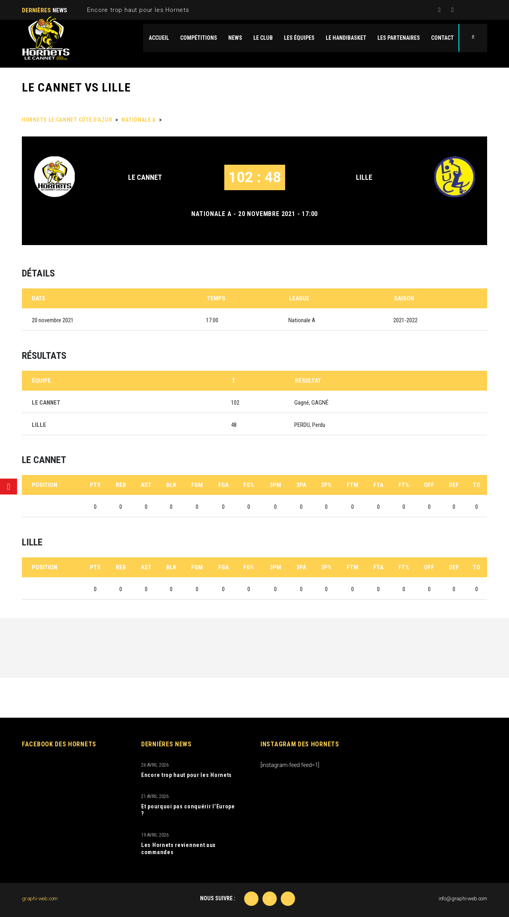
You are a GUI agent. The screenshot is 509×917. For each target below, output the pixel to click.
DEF (454, 485)
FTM (352, 485)
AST (146, 485)
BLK (171, 485)
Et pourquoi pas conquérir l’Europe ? (188, 810)
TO (476, 485)
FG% (248, 485)
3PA (301, 485)
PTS (95, 485)
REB (121, 485)
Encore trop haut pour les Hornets (138, 10)
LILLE (364, 177)
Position (44, 485)
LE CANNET (145, 177)
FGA (223, 485)
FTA (378, 485)
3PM (275, 485)
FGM (197, 485)
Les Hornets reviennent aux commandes (178, 848)
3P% (326, 485)
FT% (403, 485)
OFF (429, 485)
